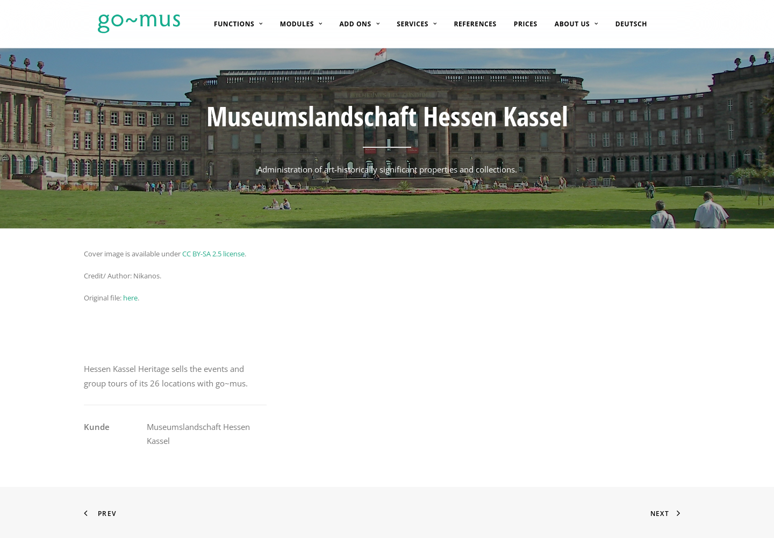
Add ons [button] (351, 23)
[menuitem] (230, 24)
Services (408, 23)
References (467, 23)
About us (568, 23)
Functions (230, 23)
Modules (293, 23)
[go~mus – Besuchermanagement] (125, 24)
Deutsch (623, 24)
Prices (517, 23)
